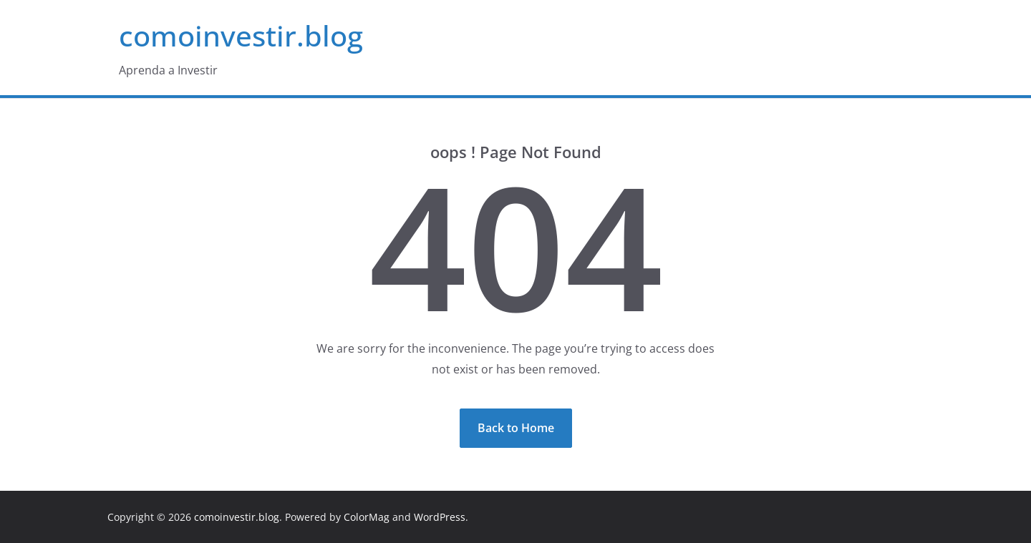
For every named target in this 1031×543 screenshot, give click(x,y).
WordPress (439, 517)
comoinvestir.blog (241, 35)
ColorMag (366, 517)
